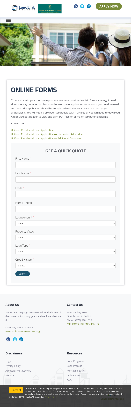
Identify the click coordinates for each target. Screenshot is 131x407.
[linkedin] (82, 6)
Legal (8, 361)
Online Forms (74, 375)
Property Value (25, 231)
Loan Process (74, 365)
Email (19, 188)
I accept (16, 390)
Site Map (10, 375)
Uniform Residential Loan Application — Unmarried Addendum (47, 134)
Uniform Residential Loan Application (32, 130)
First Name (23, 158)
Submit (22, 273)
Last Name (23, 173)
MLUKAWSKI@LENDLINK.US (83, 324)
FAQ (69, 380)
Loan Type (22, 245)
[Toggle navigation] (8, 20)
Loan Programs (75, 361)
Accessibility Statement (18, 370)
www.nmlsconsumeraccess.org (22, 331)
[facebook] (76, 6)
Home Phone (24, 202)
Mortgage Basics (76, 370)
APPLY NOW (108, 6)
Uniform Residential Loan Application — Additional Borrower (46, 138)
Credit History (24, 259)
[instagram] (89, 6)
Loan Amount (24, 217)
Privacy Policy (12, 365)
